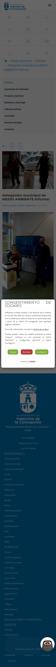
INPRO (32, 361)
